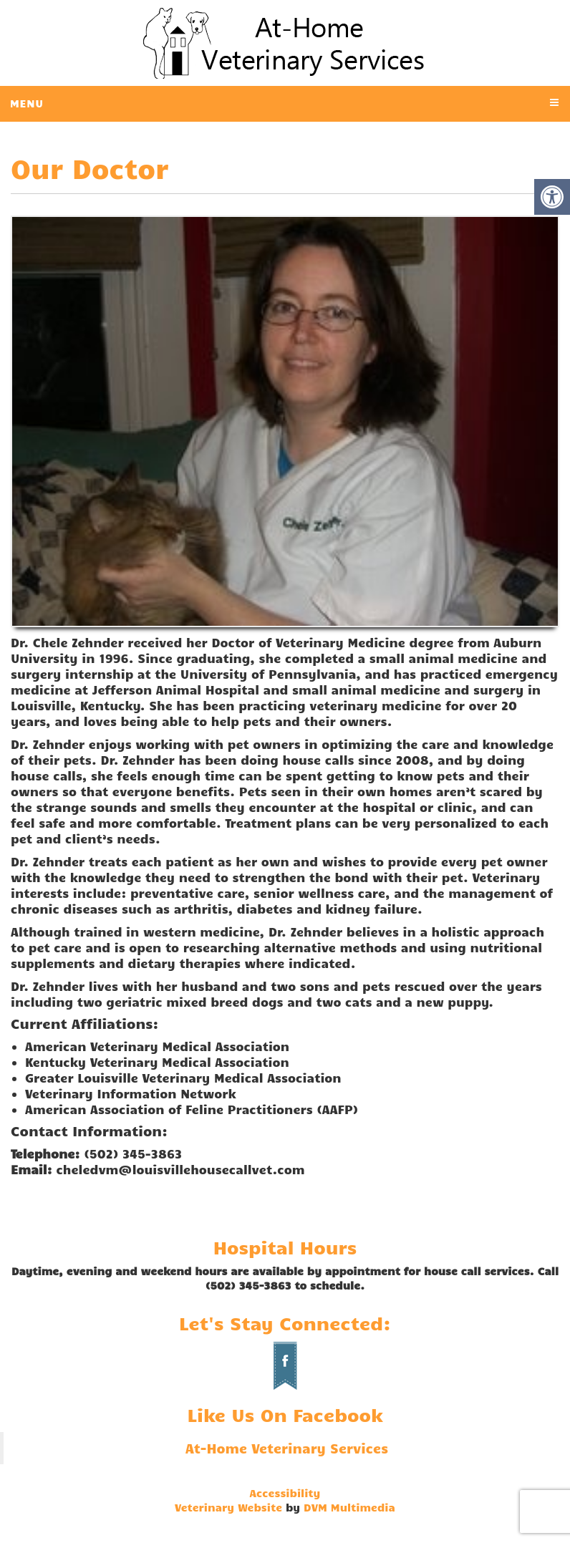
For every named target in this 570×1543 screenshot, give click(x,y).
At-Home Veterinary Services (286, 1448)
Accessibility (285, 1492)
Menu (27, 103)
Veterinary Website (228, 1507)
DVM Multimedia (349, 1507)
